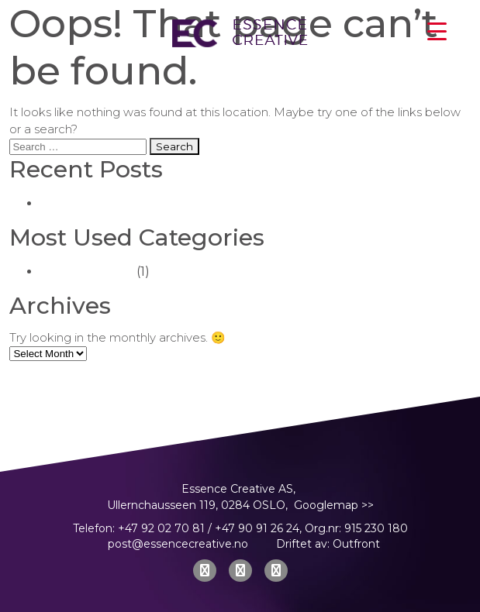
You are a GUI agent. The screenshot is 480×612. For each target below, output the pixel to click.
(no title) (66, 203)
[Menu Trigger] (436, 31)
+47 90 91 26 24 (257, 528)
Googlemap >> (334, 505)
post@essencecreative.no (178, 544)
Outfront (356, 544)
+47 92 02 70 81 (161, 528)
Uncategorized (86, 271)
